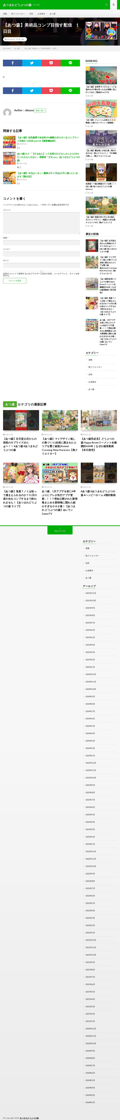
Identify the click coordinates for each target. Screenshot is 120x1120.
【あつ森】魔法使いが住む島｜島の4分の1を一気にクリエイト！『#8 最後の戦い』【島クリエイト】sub (101, 154)
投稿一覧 (39, 111)
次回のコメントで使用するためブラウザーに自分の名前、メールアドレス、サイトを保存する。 (41, 275)
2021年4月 (90, 993)
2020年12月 (91, 1022)
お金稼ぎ (41, 14)
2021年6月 (90, 978)
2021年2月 (90, 1007)
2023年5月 (90, 811)
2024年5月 (90, 724)
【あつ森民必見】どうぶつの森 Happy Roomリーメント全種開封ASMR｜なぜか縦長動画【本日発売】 (99, 444)
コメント (7, 211)
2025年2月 (90, 659)
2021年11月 (91, 942)
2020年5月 (90, 1073)
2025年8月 (90, 615)
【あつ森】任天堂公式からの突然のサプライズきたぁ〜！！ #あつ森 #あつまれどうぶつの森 (108, 246)
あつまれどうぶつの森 (29, 1110)
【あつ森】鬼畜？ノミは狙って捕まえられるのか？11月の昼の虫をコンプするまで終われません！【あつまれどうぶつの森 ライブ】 (108, 307)
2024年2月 (90, 746)
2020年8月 (90, 1051)
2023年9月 (90, 782)
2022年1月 (90, 927)
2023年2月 (90, 833)
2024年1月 (90, 753)
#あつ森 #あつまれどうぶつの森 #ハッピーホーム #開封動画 (98, 493)
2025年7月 (90, 622)
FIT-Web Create (32, 1114)
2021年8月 (90, 964)
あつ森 (53, 14)
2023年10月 (91, 775)
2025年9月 (90, 608)
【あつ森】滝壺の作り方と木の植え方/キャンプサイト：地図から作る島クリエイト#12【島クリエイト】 (100, 220)
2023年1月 (90, 840)
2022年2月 (90, 920)
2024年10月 (91, 688)
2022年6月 (90, 891)
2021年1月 (90, 1015)
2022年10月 (91, 862)
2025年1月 (90, 666)
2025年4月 (90, 644)
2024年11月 (91, 680)
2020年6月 (90, 1065)
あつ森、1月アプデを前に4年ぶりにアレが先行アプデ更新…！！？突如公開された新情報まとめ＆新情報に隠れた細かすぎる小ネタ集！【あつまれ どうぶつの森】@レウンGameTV (59, 503)
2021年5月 (90, 985)
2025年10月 (91, 600)
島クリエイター (18, 14)
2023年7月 (90, 797)
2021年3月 (90, 1000)
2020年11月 (91, 1029)
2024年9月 (90, 695)
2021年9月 (90, 956)
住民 (31, 14)
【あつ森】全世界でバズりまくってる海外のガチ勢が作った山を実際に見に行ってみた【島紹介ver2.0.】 (101, 90)
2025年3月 (90, 651)
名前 (5, 238)
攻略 (5, 14)
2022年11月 (91, 855)
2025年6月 (90, 629)
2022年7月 (90, 884)
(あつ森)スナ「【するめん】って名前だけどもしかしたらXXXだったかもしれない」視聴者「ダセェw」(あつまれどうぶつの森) (48, 157)
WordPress (57, 1114)
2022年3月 (90, 913)
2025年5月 (90, 637)
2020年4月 (90, 1080)
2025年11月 (91, 593)
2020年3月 (90, 1087)
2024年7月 (90, 709)
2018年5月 (90, 1094)
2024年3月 (90, 738)
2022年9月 (90, 869)
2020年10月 (91, 1036)
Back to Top (60, 532)
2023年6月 (90, 804)
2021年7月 (90, 971)
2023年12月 (91, 760)
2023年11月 (91, 768)
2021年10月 (91, 949)
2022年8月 (90, 876)
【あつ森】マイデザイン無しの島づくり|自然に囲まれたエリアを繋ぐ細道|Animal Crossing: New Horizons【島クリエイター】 (108, 266)
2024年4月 (90, 731)
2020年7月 (90, 1058)
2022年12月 (91, 847)
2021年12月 (91, 935)
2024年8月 (90, 702)
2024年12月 (91, 673)
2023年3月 (90, 826)
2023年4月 (90, 818)
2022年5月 (90, 898)
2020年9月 (90, 1044)
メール (6, 250)
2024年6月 (90, 717)
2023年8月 (90, 789)
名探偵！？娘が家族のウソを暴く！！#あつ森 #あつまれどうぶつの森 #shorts (101, 187)
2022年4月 (90, 906)
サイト (6, 261)
